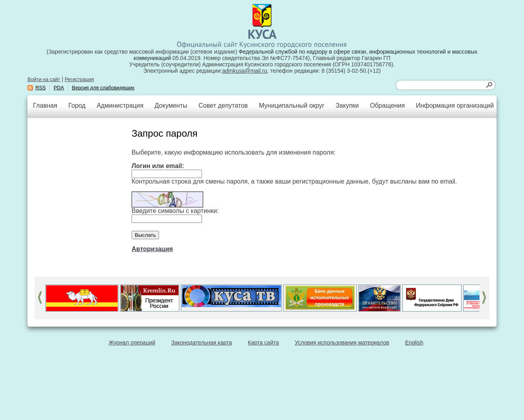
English (414, 342)
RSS (40, 88)
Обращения (387, 105)
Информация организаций (455, 105)
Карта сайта (263, 342)
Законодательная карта (201, 342)
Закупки (347, 105)
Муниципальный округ (291, 105)
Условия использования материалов (342, 342)
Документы (171, 105)
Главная (45, 105)
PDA (59, 88)
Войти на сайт (43, 79)
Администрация (120, 105)
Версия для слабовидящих (103, 88)
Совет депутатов (223, 105)
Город (76, 105)
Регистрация (79, 79)
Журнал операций (132, 342)
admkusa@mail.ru (244, 71)
